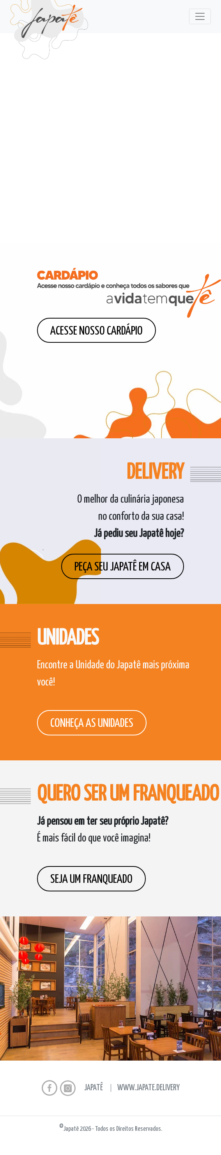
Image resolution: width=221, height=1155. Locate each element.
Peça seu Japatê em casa (122, 567)
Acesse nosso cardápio (96, 331)
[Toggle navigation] (200, 16)
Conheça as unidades (91, 723)
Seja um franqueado (91, 879)
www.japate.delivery (148, 1088)
